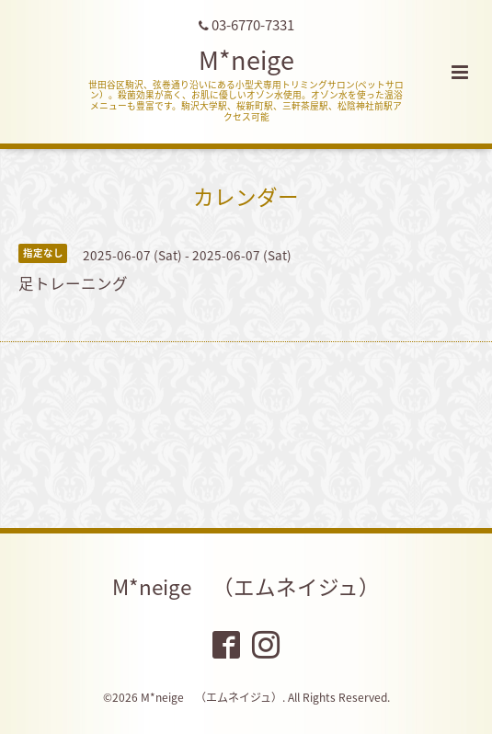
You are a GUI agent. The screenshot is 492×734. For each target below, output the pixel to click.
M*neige (246, 59)
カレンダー (246, 195)
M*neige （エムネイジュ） (246, 586)
